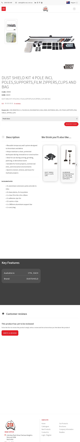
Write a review (10, 333)
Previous (43, 164)
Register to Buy (71, 124)
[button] (70, 2)
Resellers (62, 432)
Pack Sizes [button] (6, 119)
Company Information (66, 429)
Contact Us (45, 432)
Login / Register (47, 435)
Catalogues (45, 426)
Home (43, 423)
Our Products (63, 423)
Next (76, 164)
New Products (46, 429)
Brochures (62, 426)
